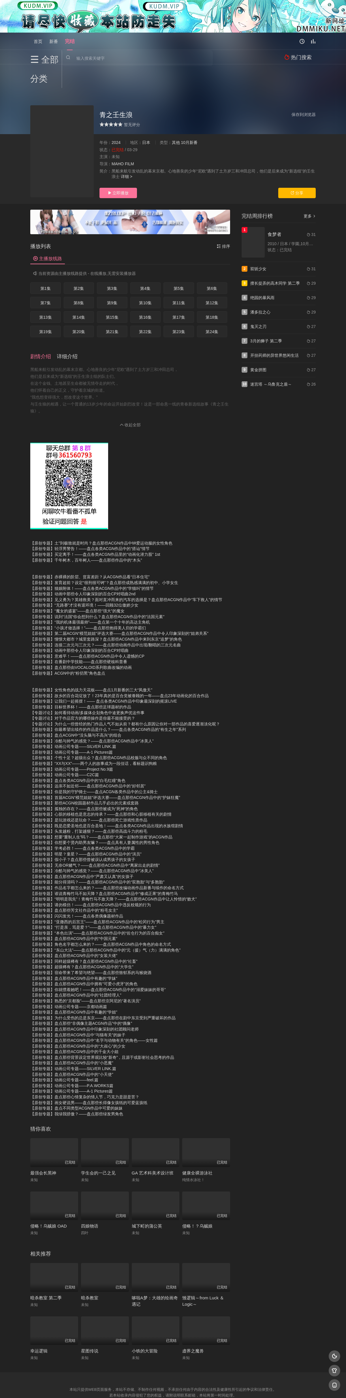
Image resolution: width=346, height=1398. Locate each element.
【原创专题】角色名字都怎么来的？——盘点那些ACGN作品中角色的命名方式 (100, 918)
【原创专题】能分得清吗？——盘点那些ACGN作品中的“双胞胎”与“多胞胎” (97, 856)
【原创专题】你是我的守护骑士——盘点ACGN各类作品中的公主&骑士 (94, 765)
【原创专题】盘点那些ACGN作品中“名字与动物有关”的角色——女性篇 (94, 1014)
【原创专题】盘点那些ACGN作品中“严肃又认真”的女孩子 (81, 850)
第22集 (145, 308)
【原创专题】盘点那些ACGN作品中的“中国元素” (73, 913)
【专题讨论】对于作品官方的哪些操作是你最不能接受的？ (82, 692)
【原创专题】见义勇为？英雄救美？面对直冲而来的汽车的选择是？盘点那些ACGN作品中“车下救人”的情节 (126, 573)
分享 (297, 169)
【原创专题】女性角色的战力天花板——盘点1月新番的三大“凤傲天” (91, 664)
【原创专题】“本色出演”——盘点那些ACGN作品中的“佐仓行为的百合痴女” (97, 907)
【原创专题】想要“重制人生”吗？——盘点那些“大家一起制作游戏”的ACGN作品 (101, 811)
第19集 (45, 308)
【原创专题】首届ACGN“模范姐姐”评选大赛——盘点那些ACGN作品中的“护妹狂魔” (105, 771)
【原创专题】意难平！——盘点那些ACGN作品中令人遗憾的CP (87, 630)
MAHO (118, 140)
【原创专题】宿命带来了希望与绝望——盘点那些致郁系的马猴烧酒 (90, 946)
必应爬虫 (243, 1386)
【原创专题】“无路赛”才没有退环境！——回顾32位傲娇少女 (84, 579)
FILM (129, 140)
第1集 (45, 264)
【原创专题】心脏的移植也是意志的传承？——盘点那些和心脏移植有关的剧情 (101, 788)
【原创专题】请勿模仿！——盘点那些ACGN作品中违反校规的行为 (90, 879)
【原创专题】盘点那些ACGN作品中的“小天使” (71, 1048)
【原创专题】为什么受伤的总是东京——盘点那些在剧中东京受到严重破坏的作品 (103, 992)
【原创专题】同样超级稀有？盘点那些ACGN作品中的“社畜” (84, 935)
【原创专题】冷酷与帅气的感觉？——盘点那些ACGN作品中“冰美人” (92, 715)
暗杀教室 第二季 (46, 1271)
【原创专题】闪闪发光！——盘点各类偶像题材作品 (76, 890)
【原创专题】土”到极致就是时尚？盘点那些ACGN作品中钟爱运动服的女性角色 (101, 517)
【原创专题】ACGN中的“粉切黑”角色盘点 (67, 647)
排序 (223, 222)
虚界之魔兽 (193, 1324)
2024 (116, 119)
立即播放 (118, 169)
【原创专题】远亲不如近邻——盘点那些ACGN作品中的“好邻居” (88, 760)
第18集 (212, 293)
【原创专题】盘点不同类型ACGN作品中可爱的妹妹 (76, 1082)
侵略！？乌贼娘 (197, 1200)
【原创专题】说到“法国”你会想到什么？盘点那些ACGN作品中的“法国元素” (97, 590)
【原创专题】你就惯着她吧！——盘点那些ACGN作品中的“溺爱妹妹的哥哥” (98, 963)
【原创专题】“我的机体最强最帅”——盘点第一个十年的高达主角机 (90, 596)
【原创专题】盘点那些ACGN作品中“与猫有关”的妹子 (77, 1009)
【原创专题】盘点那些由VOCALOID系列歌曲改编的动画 (81, 641)
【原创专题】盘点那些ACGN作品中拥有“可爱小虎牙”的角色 (84, 958)
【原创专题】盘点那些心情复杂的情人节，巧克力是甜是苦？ (84, 1071)
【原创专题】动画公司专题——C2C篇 (64, 748)
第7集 (45, 279)
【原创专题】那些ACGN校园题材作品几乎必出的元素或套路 (84, 777)
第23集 (178, 308)
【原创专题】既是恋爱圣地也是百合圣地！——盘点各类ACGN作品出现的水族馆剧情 (106, 799)
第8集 (79, 279)
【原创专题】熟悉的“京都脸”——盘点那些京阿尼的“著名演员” (85, 975)
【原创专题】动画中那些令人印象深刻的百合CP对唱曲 (79, 624)
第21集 (112, 308)
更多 (310, 192)
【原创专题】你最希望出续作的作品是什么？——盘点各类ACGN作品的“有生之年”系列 (108, 703)
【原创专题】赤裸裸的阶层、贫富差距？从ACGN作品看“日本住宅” (90, 551)
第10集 (145, 279)
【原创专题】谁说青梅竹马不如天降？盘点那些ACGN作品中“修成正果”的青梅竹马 (104, 867)
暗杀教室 (89, 1271)
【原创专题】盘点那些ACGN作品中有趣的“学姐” (73, 986)
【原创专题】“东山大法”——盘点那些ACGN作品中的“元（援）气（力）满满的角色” (105, 924)
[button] (43, 332)
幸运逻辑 (39, 1324)
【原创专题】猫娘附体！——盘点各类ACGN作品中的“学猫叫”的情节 (92, 562)
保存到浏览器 (304, 91)
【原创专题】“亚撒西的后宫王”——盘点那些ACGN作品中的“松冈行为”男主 (97, 896)
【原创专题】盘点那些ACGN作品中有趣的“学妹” (73, 952)
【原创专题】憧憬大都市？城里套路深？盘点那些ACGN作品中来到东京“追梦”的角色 (106, 613)
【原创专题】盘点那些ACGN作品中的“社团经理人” (75, 969)
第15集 (112, 293)
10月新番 (189, 119)
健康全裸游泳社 (197, 1146)
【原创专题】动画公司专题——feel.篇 (64, 1054)
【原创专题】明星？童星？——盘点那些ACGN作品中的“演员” (86, 828)
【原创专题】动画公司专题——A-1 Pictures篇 (71, 726)
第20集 (78, 308)
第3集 (112, 264)
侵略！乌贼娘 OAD (48, 1200)
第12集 (212, 279)
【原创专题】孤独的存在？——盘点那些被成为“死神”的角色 (84, 782)
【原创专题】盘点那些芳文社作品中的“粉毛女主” (74, 884)
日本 (146, 119)
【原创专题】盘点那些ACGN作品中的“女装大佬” (73, 929)
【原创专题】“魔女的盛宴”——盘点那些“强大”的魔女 (77, 585)
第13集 (45, 293)
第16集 (145, 293)
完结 (70, 41)
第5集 (179, 264)
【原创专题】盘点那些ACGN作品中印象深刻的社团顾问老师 (84, 1003)
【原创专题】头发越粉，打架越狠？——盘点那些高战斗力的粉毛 (88, 805)
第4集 (145, 264)
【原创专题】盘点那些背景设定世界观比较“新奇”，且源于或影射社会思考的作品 (102, 1031)
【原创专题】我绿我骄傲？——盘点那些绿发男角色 (76, 1088)
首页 (38, 41)
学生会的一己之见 (98, 1146)
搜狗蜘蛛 (173, 1386)
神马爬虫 (149, 1386)
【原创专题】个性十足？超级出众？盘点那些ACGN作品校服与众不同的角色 (98, 732)
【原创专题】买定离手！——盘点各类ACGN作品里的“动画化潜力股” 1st (95, 528)
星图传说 (89, 1324)
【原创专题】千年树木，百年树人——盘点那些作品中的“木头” (86, 534)
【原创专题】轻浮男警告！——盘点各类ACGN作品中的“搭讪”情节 (90, 523)
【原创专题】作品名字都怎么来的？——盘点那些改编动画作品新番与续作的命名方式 (107, 862)
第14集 (78, 293)
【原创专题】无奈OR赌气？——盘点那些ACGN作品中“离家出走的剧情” (95, 839)
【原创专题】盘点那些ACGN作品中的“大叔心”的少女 (77, 1020)
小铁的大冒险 (145, 1324)
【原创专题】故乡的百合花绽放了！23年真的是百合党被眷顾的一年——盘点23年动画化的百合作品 (119, 669)
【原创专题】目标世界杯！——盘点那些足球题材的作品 (80, 681)
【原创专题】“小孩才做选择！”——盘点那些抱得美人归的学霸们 (88, 602)
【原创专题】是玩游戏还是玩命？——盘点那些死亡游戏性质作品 (88, 794)
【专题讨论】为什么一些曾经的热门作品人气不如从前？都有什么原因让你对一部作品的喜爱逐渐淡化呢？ (125, 698)
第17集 (178, 293)
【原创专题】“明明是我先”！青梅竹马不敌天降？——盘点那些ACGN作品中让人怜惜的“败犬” (113, 873)
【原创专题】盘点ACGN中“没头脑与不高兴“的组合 (75, 709)
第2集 (79, 264)
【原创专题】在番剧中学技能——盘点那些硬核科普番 (78, 636)
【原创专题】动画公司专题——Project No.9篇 (71, 743)
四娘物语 (89, 1200)
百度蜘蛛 (126, 1386)
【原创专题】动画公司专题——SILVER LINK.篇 (73, 720)
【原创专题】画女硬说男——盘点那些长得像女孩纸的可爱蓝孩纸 (88, 1076)
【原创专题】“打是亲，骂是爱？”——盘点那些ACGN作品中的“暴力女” (93, 901)
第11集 (178, 279)
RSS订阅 (103, 1386)
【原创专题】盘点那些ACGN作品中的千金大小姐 (74, 1026)
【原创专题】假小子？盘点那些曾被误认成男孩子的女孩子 (82, 833)
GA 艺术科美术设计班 (153, 1146)
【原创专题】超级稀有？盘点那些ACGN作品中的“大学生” (81, 941)
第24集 (212, 308)
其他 (176, 119)
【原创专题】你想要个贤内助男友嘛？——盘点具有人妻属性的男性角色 (94, 817)
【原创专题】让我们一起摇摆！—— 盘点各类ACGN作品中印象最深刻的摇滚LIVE (103, 675)
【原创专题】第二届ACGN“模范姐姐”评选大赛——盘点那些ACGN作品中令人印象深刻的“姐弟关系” (119, 607)
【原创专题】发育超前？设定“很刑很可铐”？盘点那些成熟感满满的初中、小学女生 (104, 556)
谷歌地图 (219, 1386)
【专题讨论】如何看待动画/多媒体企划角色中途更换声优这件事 (87, 686)
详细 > (126, 153)
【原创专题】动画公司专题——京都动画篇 (68, 980)
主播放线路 (47, 234)
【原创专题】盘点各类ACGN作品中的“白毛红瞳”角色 (77, 754)
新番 (53, 41)
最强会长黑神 (43, 1146)
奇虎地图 (196, 1386)
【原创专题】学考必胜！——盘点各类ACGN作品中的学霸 (82, 822)
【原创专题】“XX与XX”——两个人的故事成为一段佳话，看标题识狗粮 (93, 737)
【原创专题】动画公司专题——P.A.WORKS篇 (71, 1059)
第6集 (212, 264)
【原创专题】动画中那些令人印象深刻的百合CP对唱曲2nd (83, 568)
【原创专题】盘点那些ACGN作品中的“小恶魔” (71, 1037)
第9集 (112, 279)
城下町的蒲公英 (147, 1200)
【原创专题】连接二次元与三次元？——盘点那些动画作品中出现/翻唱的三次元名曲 (105, 619)
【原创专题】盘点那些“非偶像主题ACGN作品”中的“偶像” (81, 997)
